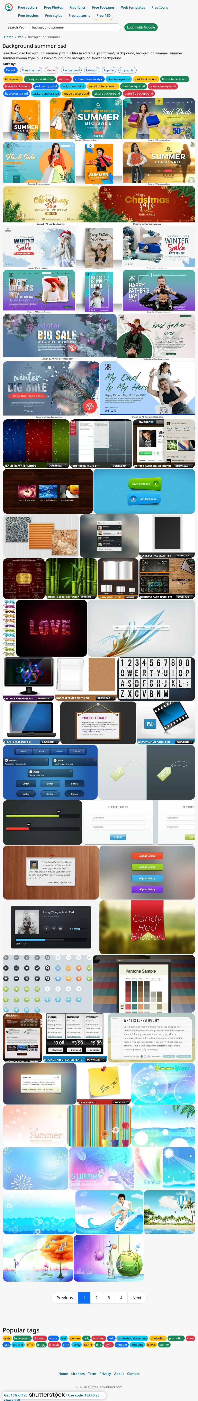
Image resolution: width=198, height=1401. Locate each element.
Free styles (53, 15)
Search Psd (16, 27)
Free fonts (78, 7)
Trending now (31, 70)
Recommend (71, 70)
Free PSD (104, 15)
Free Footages (103, 7)
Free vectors (27, 7)
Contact (133, 1373)
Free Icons (160, 7)
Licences (78, 1373)
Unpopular (127, 70)
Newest (52, 70)
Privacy (105, 1373)
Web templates (133, 7)
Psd (20, 37)
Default (11, 70)
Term (92, 1373)
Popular (109, 70)
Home (9, 37)
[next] (137, 1298)
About (119, 1373)
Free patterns (79, 15)
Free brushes (28, 15)
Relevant (92, 70)
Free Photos (53, 7)
